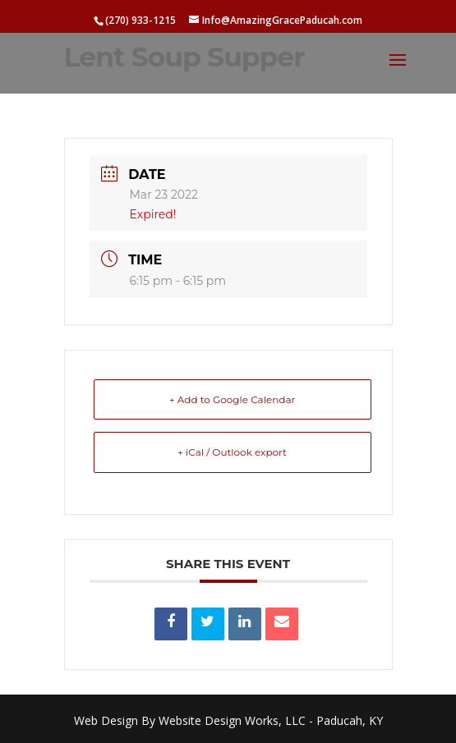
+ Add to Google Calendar (232, 399)
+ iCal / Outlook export (232, 452)
